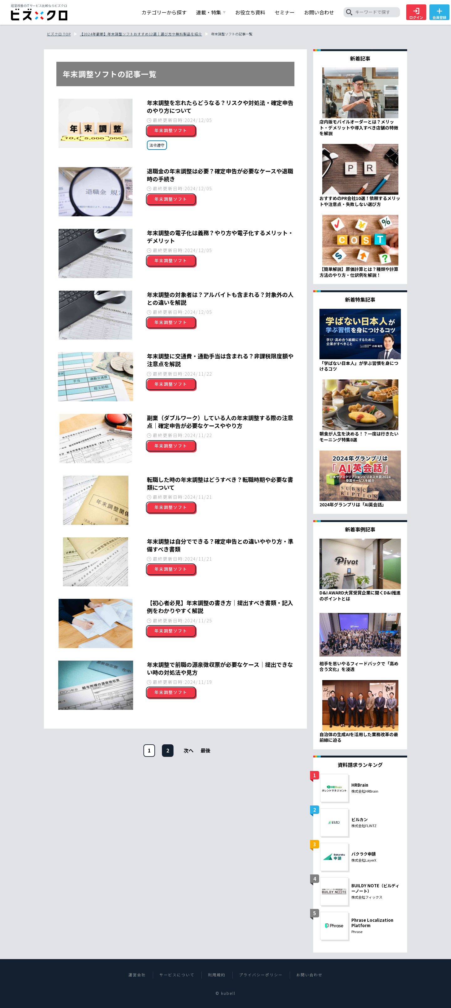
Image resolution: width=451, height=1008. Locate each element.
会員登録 (439, 14)
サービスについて (176, 975)
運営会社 (137, 975)
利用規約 (217, 975)
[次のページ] (189, 750)
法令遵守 (156, 145)
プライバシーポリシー (261, 975)
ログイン (416, 14)
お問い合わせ (309, 975)
